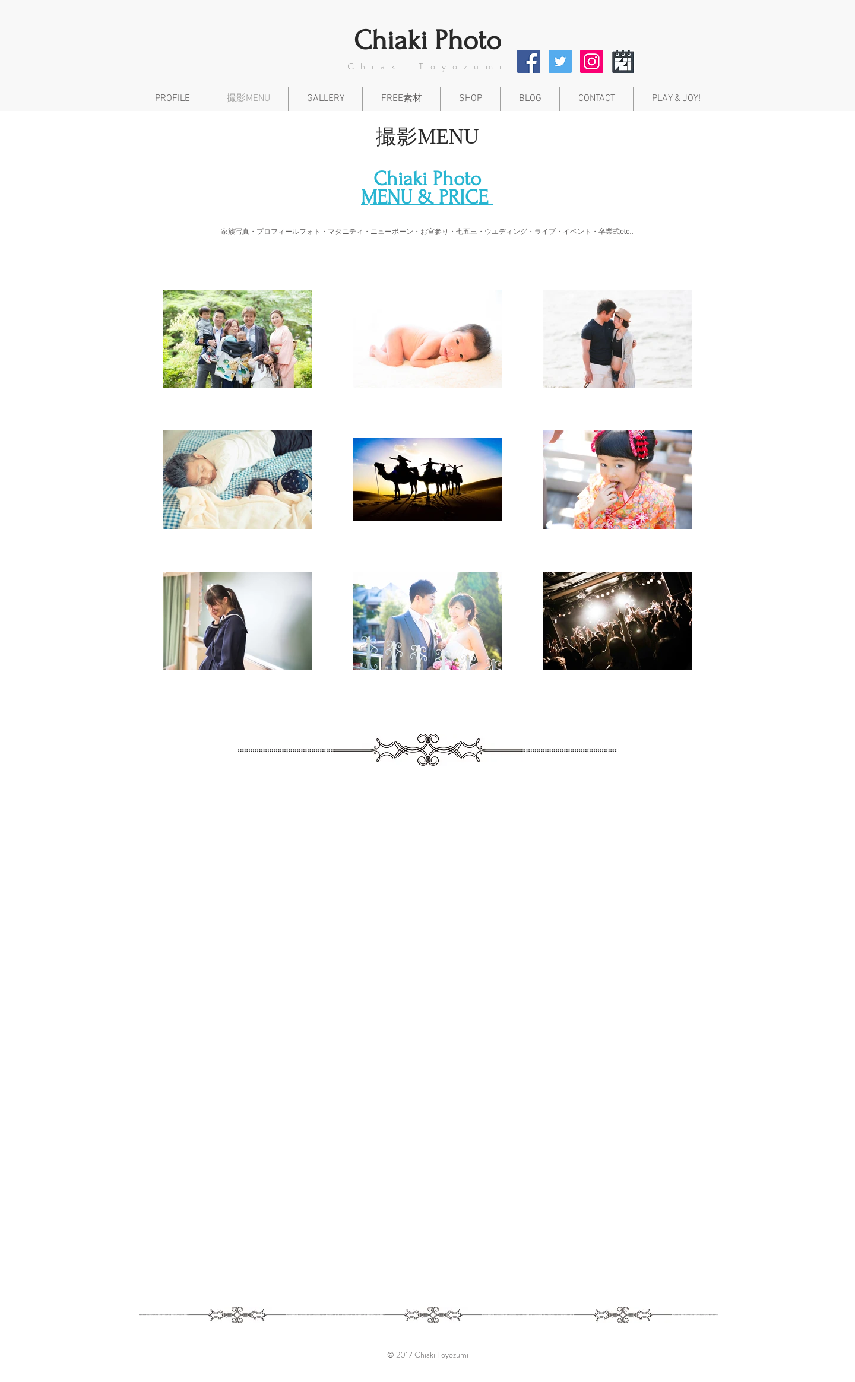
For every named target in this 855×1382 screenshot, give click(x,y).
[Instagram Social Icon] (591, 61)
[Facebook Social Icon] (528, 61)
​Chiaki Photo (427, 40)
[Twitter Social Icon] (560, 61)
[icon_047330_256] (623, 61)
